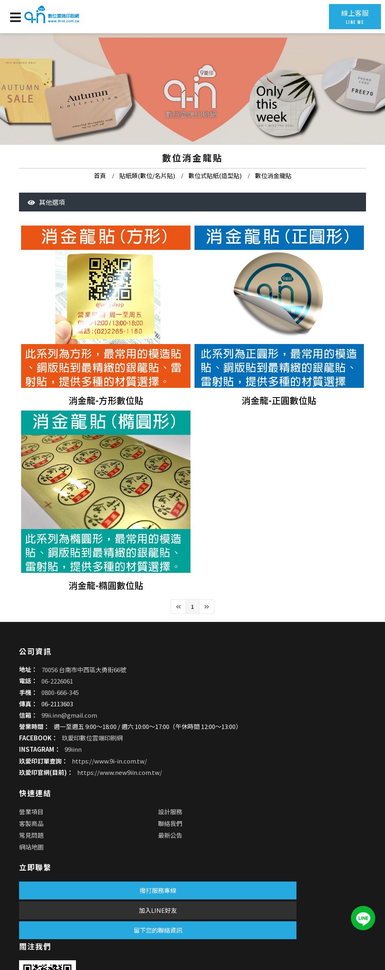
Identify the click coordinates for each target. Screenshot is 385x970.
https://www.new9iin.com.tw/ (110, 844)
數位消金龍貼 (273, 193)
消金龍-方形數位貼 (106, 429)
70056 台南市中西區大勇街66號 (74, 733)
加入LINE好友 (82, 899)
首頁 (100, 193)
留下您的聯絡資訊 (82, 919)
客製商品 (204, 746)
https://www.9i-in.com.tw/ (100, 832)
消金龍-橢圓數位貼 (106, 619)
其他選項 (46, 232)
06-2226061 (48, 745)
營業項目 (204, 734)
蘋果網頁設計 (106, 939)
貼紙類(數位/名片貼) (147, 193)
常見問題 (204, 758)
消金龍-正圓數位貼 (279, 429)
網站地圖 (204, 770)
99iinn (63, 821)
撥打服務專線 (82, 879)
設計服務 (276, 734)
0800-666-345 (50, 756)
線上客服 (347, 17)
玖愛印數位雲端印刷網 (82, 810)
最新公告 (276, 758)
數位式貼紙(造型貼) (215, 193)
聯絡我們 (276, 746)
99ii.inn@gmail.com (60, 779)
